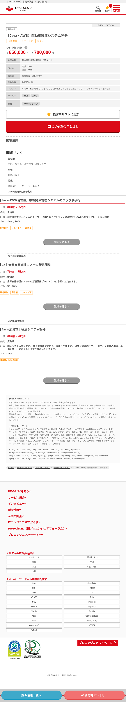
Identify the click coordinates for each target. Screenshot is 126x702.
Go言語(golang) (92, 616)
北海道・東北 (91, 557)
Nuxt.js (92, 611)
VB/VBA (92, 625)
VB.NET (34, 597)
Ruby (92, 597)
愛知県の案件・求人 (62, 468)
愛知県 (18, 164)
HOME (11, 468)
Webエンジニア (31, 104)
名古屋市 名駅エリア (35, 164)
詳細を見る (61, 241)
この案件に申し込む (63, 127)
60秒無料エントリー (94, 695)
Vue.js (34, 611)
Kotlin (34, 616)
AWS (34, 96)
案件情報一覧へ (31, 695)
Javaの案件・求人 (42, 468)
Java (26, 96)
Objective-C (34, 625)
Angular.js (92, 607)
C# (92, 592)
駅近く (36, 186)
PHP (34, 588)
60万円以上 (13, 175)
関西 (34, 567)
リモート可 (25, 186)
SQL (34, 602)
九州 (34, 571)
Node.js (34, 607)
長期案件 (12, 186)
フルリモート (34, 557)
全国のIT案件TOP (24, 468)
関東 (34, 562)
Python (92, 588)
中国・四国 (92, 567)
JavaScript (92, 583)
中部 (10, 164)
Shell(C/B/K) (92, 621)
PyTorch (34, 630)
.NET (34, 592)
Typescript (92, 602)
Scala (34, 621)
